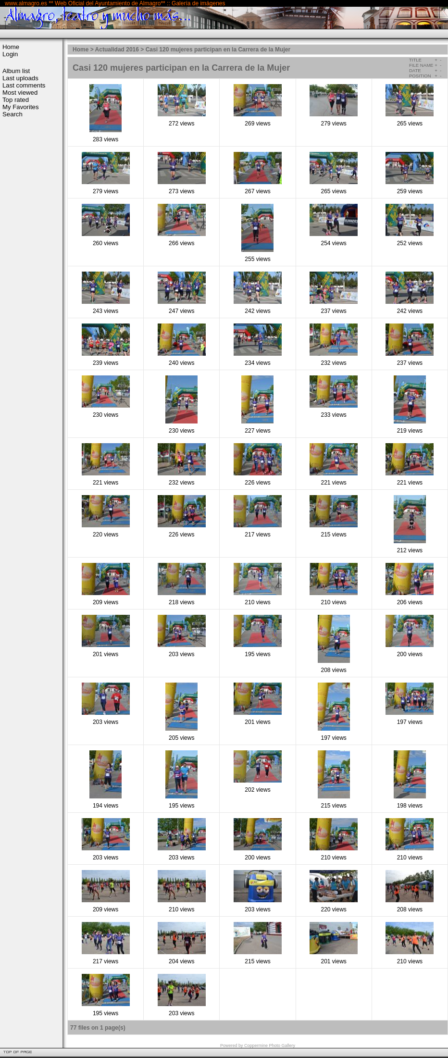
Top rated (15, 99)
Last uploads (20, 78)
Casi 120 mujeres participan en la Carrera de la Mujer (218, 49)
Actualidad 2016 (117, 49)
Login (10, 54)
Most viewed (19, 92)
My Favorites (20, 107)
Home (10, 46)
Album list (16, 71)
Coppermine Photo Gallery (269, 1045)
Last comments (23, 85)
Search (12, 114)
